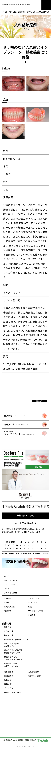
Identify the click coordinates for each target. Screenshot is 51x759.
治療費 (7, 602)
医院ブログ (32, 606)
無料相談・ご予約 (25, 515)
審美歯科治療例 (34, 675)
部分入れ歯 (8, 631)
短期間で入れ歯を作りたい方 (16, 639)
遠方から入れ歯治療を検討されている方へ (13, 651)
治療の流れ (8, 598)
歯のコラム (32, 602)
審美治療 (7, 684)
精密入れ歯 (8, 635)
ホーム (7, 576)
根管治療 (7, 680)
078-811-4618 (25, 523)
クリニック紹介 (10, 580)
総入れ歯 (7, 627)
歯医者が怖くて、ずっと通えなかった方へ (14, 658)
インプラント (9, 688)
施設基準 (31, 614)
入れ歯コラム (33, 598)
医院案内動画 (9, 606)
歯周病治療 (8, 675)
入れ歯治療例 (33, 671)
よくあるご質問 (10, 592)
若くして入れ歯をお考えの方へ (11, 644)
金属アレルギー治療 (12, 692)
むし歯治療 (8, 671)
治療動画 (7, 610)
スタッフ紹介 (9, 584)
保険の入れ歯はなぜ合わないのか (11, 664)
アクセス (7, 588)
